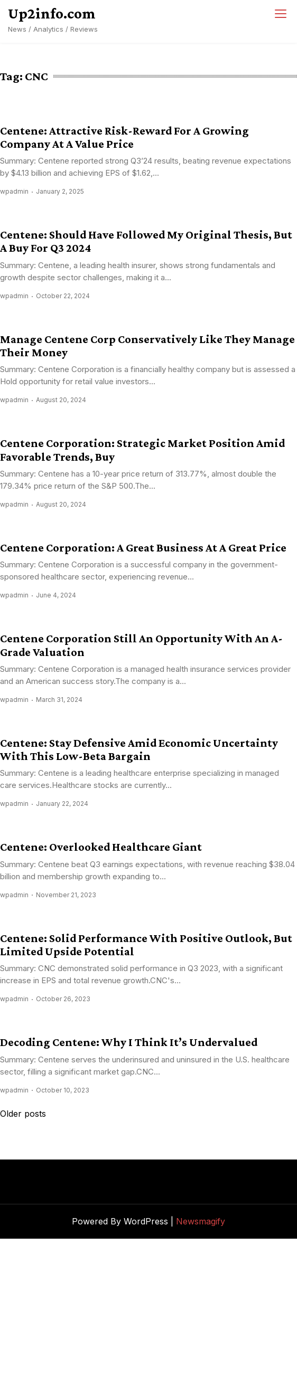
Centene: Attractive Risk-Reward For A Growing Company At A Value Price (124, 137)
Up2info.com (52, 13)
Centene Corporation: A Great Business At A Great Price (143, 547)
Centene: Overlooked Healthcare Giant (101, 846)
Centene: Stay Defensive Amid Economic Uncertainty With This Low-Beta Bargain (139, 749)
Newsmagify (200, 1221)
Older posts (23, 1113)
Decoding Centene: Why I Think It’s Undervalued (128, 1042)
